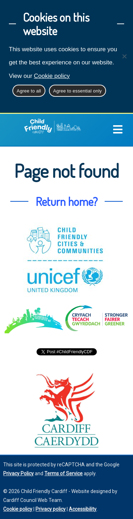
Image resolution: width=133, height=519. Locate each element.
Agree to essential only (77, 91)
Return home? (66, 201)
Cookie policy (52, 76)
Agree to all (29, 91)
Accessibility (82, 509)
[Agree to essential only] (124, 56)
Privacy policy (50, 509)
